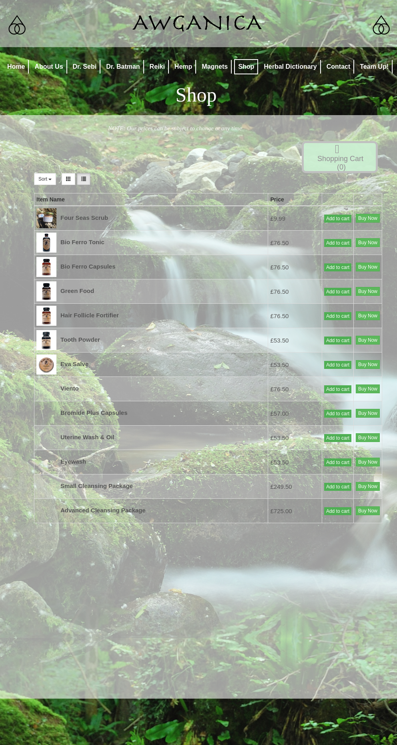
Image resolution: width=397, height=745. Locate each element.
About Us (48, 66)
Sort (45, 179)
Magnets (215, 66)
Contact (339, 66)
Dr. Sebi (85, 66)
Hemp (183, 66)
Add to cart (337, 218)
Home (16, 66)
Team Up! (374, 66)
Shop (246, 66)
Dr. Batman (123, 66)
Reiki (157, 66)
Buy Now (367, 218)
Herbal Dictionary (290, 66)
